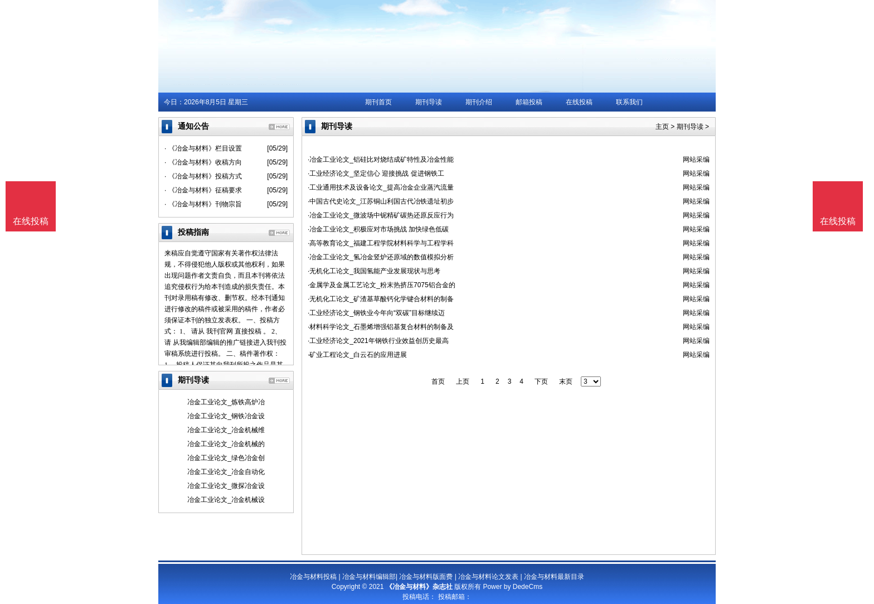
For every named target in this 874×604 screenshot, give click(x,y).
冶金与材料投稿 (313, 577)
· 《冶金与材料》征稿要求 (203, 190)
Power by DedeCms (512, 587)
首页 (438, 381)
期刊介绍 (478, 102)
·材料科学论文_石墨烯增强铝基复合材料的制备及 (381, 327)
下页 (541, 381)
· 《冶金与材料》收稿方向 (203, 162)
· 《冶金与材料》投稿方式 (203, 176)
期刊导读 (428, 102)
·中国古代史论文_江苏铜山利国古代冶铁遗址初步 (381, 201)
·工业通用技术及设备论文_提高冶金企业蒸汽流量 (381, 187)
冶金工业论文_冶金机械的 (226, 444)
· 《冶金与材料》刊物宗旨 (203, 204)
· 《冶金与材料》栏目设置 (203, 148)
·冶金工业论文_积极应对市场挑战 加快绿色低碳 (378, 229)
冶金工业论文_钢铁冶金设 (226, 416)
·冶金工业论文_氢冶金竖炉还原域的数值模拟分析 (381, 257)
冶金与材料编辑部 (369, 577)
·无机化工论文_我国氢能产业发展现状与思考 (374, 271)
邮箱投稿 (529, 102)
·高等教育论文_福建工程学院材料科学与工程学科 (381, 243)
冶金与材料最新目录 (554, 577)
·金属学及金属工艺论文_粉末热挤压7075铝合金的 (381, 285)
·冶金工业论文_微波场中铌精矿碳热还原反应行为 (381, 215)
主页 (662, 127)
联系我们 (629, 102)
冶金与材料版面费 (426, 577)
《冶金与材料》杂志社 (419, 587)
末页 (565, 381)
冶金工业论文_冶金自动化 (226, 472)
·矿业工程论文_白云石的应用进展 (357, 355)
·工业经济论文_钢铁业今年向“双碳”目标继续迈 (376, 313)
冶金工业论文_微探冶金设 (226, 486)
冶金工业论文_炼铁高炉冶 (226, 402)
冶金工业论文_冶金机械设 (226, 500)
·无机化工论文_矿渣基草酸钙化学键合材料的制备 (381, 299)
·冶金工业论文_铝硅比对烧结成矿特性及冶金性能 (381, 159)
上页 (462, 381)
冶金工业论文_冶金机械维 (226, 430)
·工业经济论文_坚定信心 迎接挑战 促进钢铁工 (376, 173)
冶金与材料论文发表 (488, 577)
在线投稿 (579, 102)
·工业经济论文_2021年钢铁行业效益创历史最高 (378, 341)
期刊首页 (378, 102)
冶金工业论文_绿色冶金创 (226, 458)
